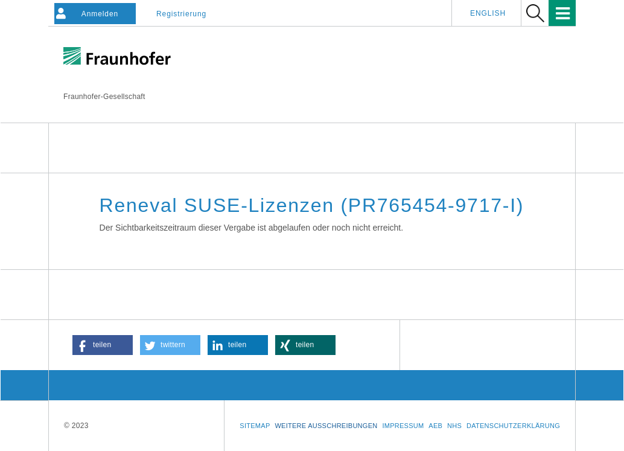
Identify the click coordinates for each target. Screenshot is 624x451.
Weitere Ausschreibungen (326, 425)
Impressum (403, 425)
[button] (102, 345)
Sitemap (255, 425)
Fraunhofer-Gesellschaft (104, 96)
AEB (435, 425)
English (488, 13)
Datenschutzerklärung (513, 425)
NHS (454, 425)
